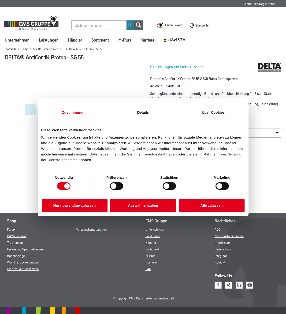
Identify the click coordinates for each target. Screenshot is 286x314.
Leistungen (49, 40)
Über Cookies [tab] (213, 112)
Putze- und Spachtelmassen (26, 249)
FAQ (148, 268)
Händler (75, 40)
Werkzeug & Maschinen (23, 268)
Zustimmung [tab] (72, 112)
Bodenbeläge (16, 255)
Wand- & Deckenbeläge (23, 262)
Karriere (147, 40)
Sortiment (100, 40)
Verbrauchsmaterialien (91, 229)
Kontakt (220, 262)
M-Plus (124, 40)
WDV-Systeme (16, 235)
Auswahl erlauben (143, 205)
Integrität (221, 255)
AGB (218, 229)
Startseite (10, 49)
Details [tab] (143, 112)
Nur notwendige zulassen (74, 205)
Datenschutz (223, 249)
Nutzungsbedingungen (229, 235)
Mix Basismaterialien (45, 49)
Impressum (222, 242)
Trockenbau (15, 242)
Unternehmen (17, 40)
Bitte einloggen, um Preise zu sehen (176, 66)
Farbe (25, 49)
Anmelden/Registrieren (259, 3)
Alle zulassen (211, 205)
